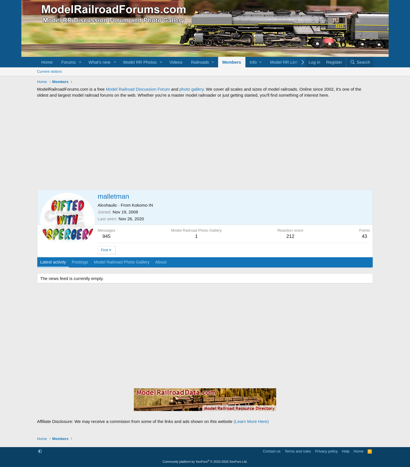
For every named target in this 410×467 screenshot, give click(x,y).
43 (364, 236)
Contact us (271, 451)
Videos (176, 62)
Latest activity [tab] (53, 262)
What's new (99, 62)
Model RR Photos (140, 62)
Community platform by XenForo (205, 461)
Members (231, 62)
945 (106, 236)
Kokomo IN (142, 205)
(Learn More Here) (251, 421)
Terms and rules (298, 451)
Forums (68, 62)
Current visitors (49, 71)
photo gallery (191, 89)
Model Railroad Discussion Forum (138, 89)
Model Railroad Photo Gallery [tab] (121, 262)
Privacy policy (326, 451)
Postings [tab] (80, 262)
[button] (80, 62)
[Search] (360, 62)
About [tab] (160, 262)
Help (346, 451)
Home (47, 62)
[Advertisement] (205, 144)
